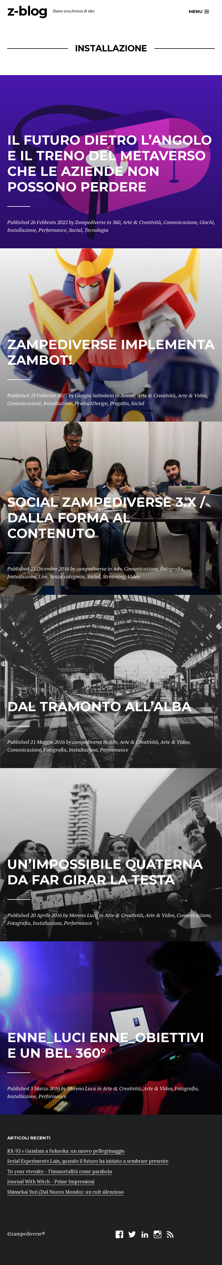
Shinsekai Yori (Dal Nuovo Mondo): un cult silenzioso (65, 1191)
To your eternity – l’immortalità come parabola (59, 1171)
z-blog (27, 11)
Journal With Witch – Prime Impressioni (50, 1181)
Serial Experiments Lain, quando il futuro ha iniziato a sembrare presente (88, 1161)
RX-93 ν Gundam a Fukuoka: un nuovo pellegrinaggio (66, 1150)
